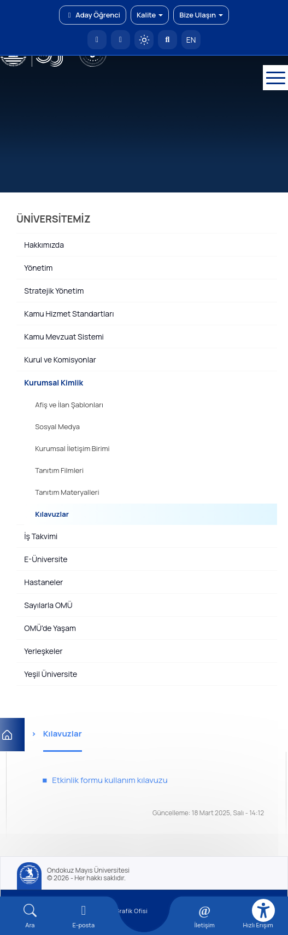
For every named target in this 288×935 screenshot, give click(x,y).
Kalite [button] (150, 15)
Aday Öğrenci (92, 15)
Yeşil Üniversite (50, 674)
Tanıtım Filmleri (59, 470)
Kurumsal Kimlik (53, 382)
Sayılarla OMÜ (48, 605)
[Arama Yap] (167, 39)
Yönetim (38, 267)
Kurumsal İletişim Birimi (72, 448)
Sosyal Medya (57, 426)
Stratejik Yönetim (54, 290)
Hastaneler (43, 582)
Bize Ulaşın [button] (201, 15)
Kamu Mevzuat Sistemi (63, 336)
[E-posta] (120, 39)
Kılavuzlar (52, 514)
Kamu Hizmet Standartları (69, 313)
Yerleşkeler (43, 651)
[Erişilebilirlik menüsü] (263, 910)
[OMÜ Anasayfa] (97, 39)
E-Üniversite (45, 559)
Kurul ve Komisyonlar (60, 359)
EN (191, 39)
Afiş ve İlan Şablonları (69, 405)
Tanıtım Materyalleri (67, 492)
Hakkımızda (44, 244)
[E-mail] (83, 916)
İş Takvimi (40, 536)
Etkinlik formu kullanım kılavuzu (109, 780)
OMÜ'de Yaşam (49, 628)
